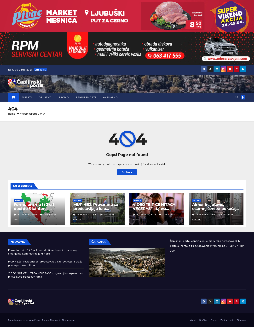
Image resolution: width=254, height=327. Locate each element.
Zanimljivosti (86, 97)
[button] (237, 97)
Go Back (127, 172)
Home (11, 113)
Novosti (18, 200)
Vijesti (27, 97)
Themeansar (68, 320)
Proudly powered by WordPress (24, 320)
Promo (64, 97)
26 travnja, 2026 (27, 214)
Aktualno (110, 97)
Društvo (45, 97)
